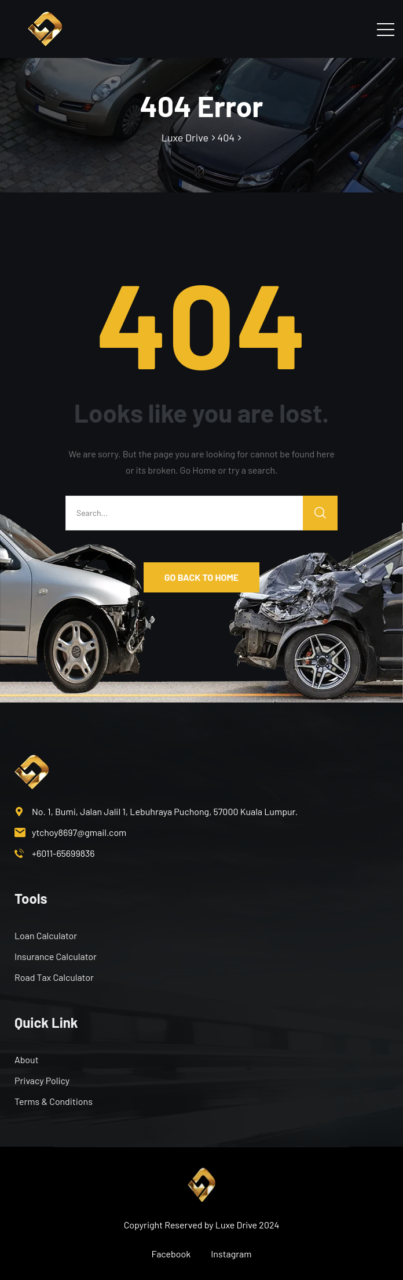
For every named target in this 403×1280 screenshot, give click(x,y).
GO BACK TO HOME (201, 577)
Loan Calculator (45, 935)
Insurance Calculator (55, 956)
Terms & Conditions (53, 1101)
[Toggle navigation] (385, 29)
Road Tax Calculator (54, 977)
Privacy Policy (41, 1080)
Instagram (231, 1253)
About (26, 1059)
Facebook (171, 1253)
